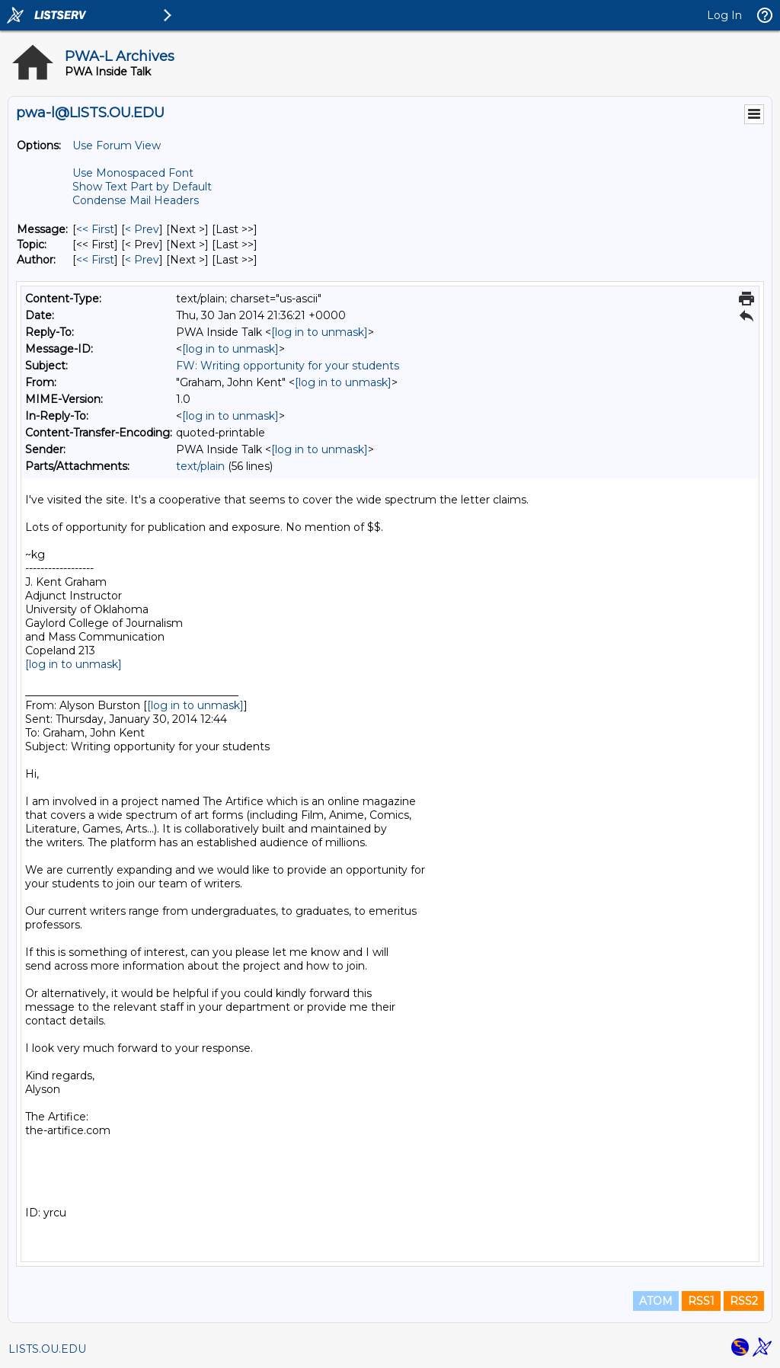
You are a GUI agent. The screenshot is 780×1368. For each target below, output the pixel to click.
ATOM (656, 1301)
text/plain (200, 466)
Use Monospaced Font (132, 173)
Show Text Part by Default (142, 186)
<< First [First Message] (95, 229)
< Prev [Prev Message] (142, 229)
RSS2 (744, 1301)
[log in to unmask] (319, 332)
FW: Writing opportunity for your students (287, 365)
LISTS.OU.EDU (47, 1349)
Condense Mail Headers (135, 200)
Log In (724, 15)
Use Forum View (116, 145)
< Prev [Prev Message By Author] (142, 260)
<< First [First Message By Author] (95, 260)
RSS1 (701, 1301)
